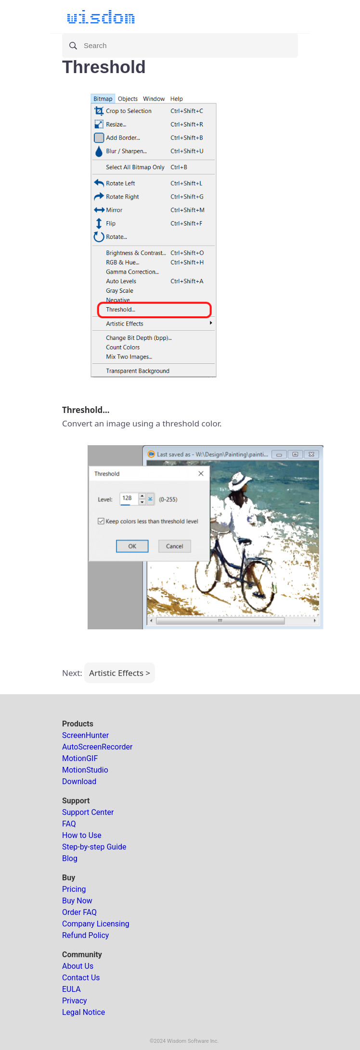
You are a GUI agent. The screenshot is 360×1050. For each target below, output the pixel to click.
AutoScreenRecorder (97, 746)
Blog (69, 858)
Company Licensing (95, 923)
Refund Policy (85, 935)
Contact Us (81, 977)
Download (79, 781)
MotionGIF (80, 758)
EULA (71, 989)
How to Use (82, 835)
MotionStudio (85, 770)
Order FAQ (79, 912)
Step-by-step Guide (94, 846)
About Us (77, 966)
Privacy (74, 1000)
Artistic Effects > (119, 672)
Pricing (74, 889)
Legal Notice (83, 1012)
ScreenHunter (85, 735)
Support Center (88, 812)
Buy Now (77, 900)
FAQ (69, 823)
